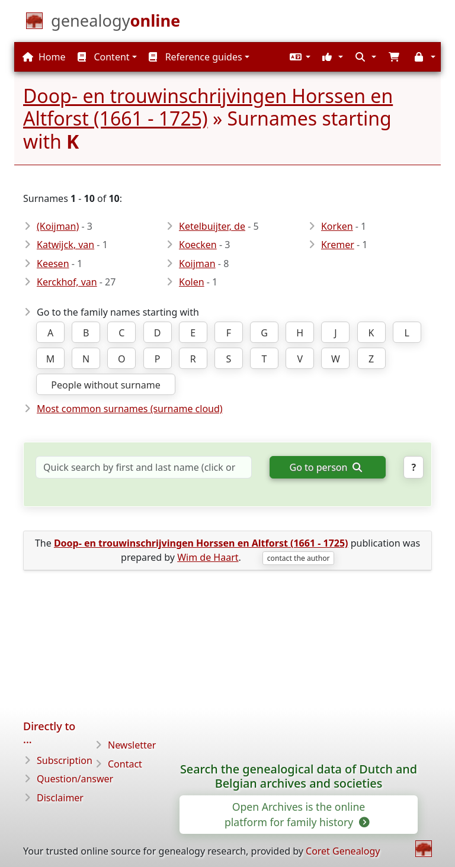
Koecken (198, 244)
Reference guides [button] (195, 56)
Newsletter (132, 745)
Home (44, 56)
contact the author (298, 558)
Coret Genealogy (343, 851)
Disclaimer (60, 797)
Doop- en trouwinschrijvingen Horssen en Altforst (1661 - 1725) (208, 107)
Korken (337, 226)
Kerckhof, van (67, 281)
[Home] (115, 23)
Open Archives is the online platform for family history (296, 814)
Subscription (64, 760)
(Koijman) (58, 226)
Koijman (197, 263)
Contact (125, 763)
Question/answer (75, 778)
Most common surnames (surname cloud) (130, 408)
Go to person (326, 467)
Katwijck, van (65, 244)
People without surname (105, 384)
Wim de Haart (207, 557)
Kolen (191, 281)
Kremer (337, 244)
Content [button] (103, 56)
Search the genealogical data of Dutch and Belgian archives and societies (298, 776)
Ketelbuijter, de (212, 226)
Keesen (53, 263)
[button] (298, 57)
